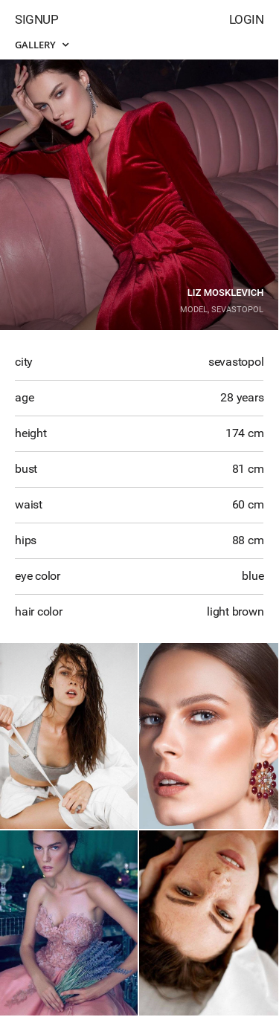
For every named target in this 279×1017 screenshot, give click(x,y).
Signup (36, 19)
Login (246, 19)
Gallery (41, 44)
